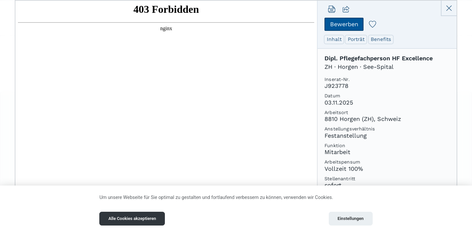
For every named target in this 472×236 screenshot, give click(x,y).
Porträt (357, 39)
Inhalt (334, 39)
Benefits (382, 39)
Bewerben (344, 24)
